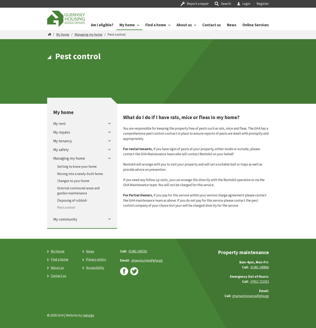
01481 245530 (138, 251)
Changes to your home (73, 181)
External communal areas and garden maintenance (78, 191)
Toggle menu (109, 123)
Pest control (66, 207)
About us (184, 24)
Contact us (211, 24)
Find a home (155, 24)
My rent (59, 123)
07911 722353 (259, 281)
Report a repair (198, 3)
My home (127, 24)
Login (246, 3)
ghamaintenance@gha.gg (250, 296)
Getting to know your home (77, 166)
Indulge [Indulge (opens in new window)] (88, 315)
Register (263, 3)
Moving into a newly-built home (80, 174)
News (231, 24)
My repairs (61, 132)
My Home (57, 251)
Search (226, 3)
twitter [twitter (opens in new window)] (134, 271)
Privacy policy (96, 259)
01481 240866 (259, 267)
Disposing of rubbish (72, 200)
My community (65, 219)
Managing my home (88, 34)
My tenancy (62, 140)
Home (49, 34)
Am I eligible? (102, 24)
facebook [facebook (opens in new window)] (124, 271)
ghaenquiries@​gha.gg (147, 260)
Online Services (255, 24)
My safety (61, 149)
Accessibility (95, 267)
